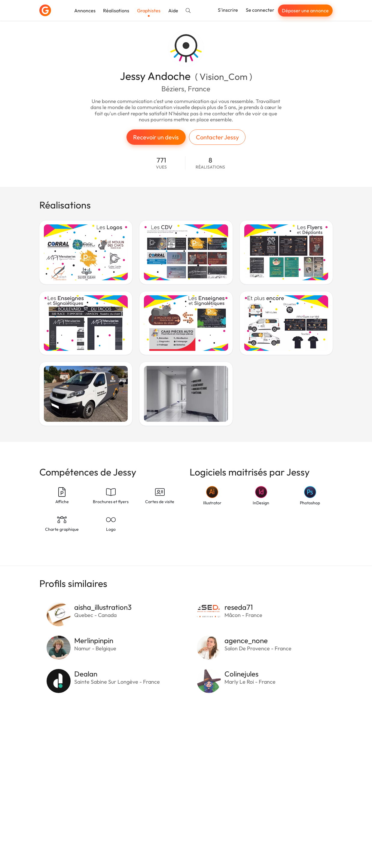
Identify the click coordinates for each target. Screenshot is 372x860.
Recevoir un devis (156, 137)
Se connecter (260, 10)
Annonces (85, 11)
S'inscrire (228, 10)
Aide (173, 11)
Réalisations (116, 11)
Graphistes (148, 11)
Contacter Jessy (217, 137)
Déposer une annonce (305, 11)
